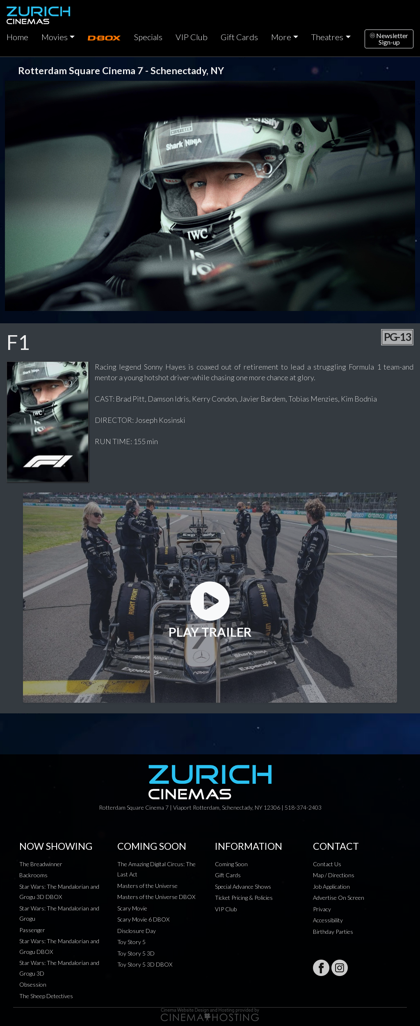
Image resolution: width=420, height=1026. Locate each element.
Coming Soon (231, 863)
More (281, 37)
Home (17, 37)
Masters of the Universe (147, 885)
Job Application (331, 886)
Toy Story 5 (131, 941)
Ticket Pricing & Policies (244, 897)
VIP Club (192, 37)
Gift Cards (239, 37)
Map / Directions (333, 875)
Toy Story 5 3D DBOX (144, 964)
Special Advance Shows (243, 886)
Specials (148, 37)
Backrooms (33, 875)
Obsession (32, 984)
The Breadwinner (40, 863)
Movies (54, 37)
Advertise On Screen (338, 897)
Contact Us (327, 863)
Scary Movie (132, 908)
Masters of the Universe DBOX (156, 896)
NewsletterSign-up (389, 39)
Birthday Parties (333, 931)
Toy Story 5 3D (136, 953)
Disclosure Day (136, 930)
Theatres (327, 37)
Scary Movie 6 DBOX (143, 919)
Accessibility (328, 920)
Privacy (322, 909)
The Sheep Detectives (46, 995)
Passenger (32, 929)
